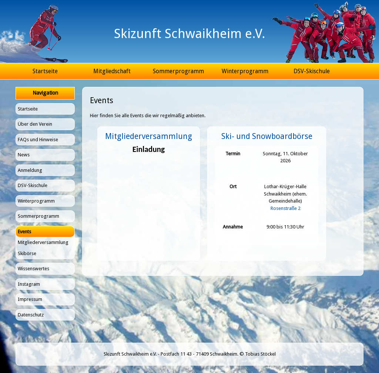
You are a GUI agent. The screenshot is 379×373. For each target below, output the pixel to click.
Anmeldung (30, 170)
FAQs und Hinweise (38, 139)
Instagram (29, 284)
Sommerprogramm (178, 71)
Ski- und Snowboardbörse (266, 136)
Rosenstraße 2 (286, 208)
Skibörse (27, 253)
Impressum (30, 299)
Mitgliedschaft (112, 71)
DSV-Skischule (312, 71)
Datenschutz (31, 315)
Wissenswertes (33, 268)
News (24, 154)
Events (24, 231)
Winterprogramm (245, 71)
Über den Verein (35, 124)
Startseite (45, 71)
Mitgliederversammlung (43, 242)
